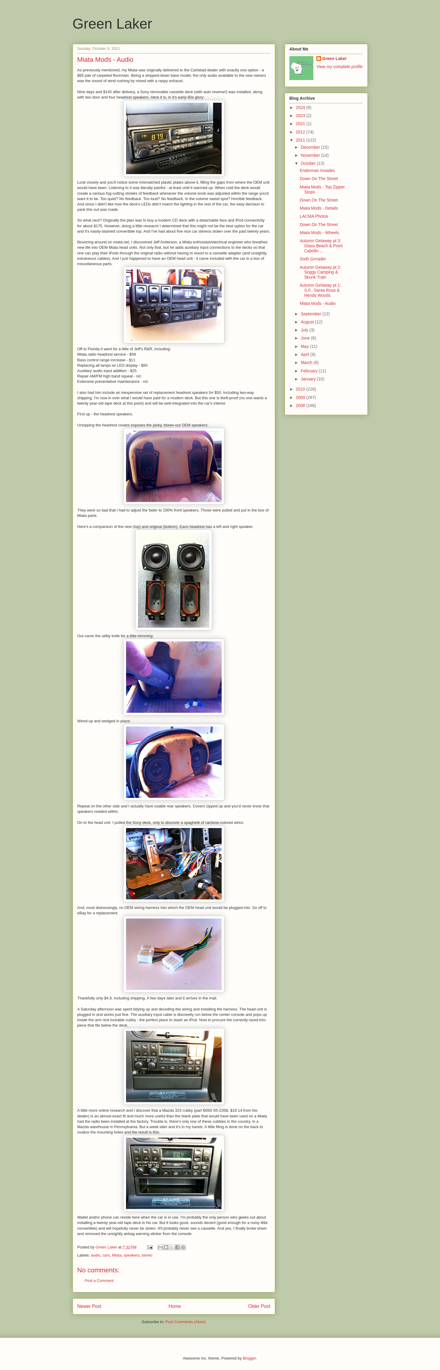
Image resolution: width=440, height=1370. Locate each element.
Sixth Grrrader (313, 259)
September (311, 313)
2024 (301, 107)
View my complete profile (339, 66)
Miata (117, 1255)
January (309, 379)
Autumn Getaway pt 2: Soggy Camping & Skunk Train (320, 272)
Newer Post (89, 1306)
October (309, 163)
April (305, 354)
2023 (301, 115)
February (310, 370)
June (306, 338)
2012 (301, 132)
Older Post (259, 1306)
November (311, 155)
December (311, 147)
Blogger (249, 1358)
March (307, 362)
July (305, 330)
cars (106, 1255)
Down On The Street (319, 178)
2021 (301, 123)
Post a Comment (99, 1280)
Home (174, 1306)
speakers (131, 1255)
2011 (301, 140)
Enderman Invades (317, 170)
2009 (301, 397)
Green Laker (112, 24)
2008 (301, 405)
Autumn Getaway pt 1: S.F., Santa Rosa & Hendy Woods (320, 290)
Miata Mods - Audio (317, 303)
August (308, 322)
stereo (147, 1255)
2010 (301, 389)
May (305, 346)
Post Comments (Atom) (185, 1322)
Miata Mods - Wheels (319, 232)
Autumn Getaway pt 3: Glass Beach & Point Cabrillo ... (321, 245)
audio (95, 1255)
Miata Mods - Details (319, 208)
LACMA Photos (314, 216)
